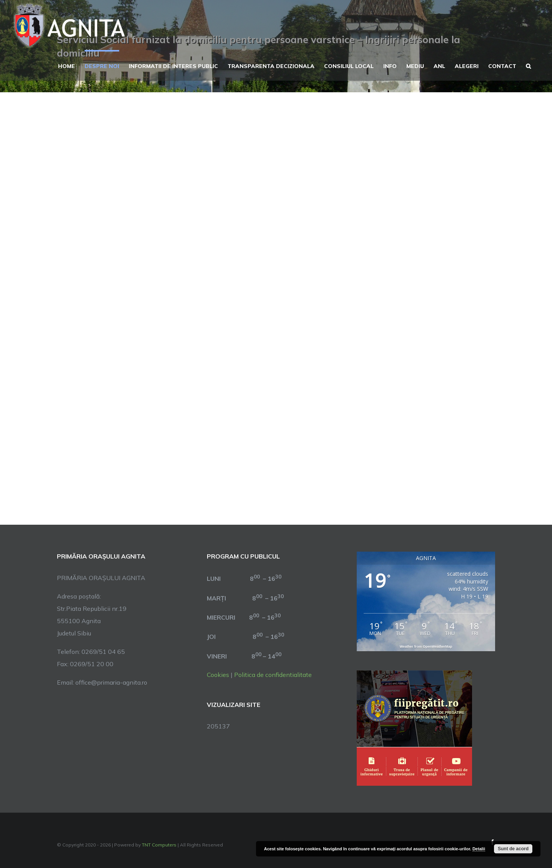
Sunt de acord (513, 848)
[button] (528, 65)
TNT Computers (159, 845)
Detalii (478, 848)
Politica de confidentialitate (273, 674)
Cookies (218, 674)
